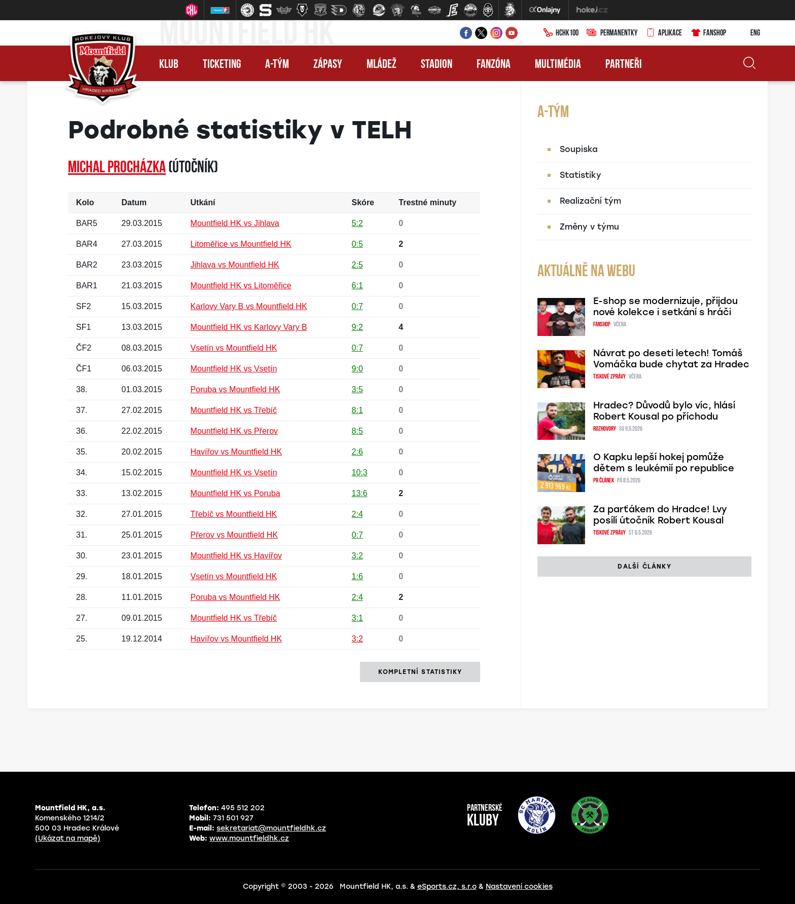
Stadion (436, 65)
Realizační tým (590, 201)
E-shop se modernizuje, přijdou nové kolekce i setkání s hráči (665, 306)
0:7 (357, 306)
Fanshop (708, 33)
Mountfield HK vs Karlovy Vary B (249, 327)
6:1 (357, 285)
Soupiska (579, 149)
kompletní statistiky (420, 671)
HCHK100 (561, 33)
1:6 (357, 576)
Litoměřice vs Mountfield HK (241, 244)
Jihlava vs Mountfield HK (235, 264)
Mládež (381, 65)
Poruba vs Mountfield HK (235, 389)
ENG (747, 33)
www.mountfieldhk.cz (249, 838)
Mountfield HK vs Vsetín (234, 368)
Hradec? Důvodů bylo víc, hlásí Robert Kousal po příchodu (664, 411)
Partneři (623, 65)
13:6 (360, 493)
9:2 (357, 327)
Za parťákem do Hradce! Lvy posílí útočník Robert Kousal (660, 515)
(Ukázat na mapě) (67, 838)
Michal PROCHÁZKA (117, 168)
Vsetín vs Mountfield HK (234, 348)
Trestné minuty (427, 202)
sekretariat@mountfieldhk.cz (271, 828)
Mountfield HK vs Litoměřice (241, 285)
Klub (168, 65)
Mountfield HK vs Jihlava (235, 223)
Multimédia (558, 65)
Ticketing (222, 65)
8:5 (357, 431)
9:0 (357, 368)
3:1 (357, 618)
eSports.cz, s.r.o (447, 886)
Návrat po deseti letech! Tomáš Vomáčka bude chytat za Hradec (671, 359)
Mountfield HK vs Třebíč (234, 410)
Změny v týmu (589, 227)
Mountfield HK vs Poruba (235, 493)
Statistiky (580, 175)
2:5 (357, 264)
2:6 (357, 451)
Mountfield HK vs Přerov (234, 431)
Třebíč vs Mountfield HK (234, 514)
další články (644, 566)
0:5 (357, 244)
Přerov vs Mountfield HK (234, 535)
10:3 (360, 472)
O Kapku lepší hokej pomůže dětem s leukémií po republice (663, 462)
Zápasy (327, 65)
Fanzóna (494, 65)
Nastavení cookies (519, 886)
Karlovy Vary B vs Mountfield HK (249, 306)
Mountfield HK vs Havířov (236, 555)
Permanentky (612, 33)
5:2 (357, 223)
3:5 (357, 389)
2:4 (357, 514)
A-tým (277, 65)
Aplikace (663, 33)
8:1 (357, 410)
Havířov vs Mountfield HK (236, 451)
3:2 (357, 555)
